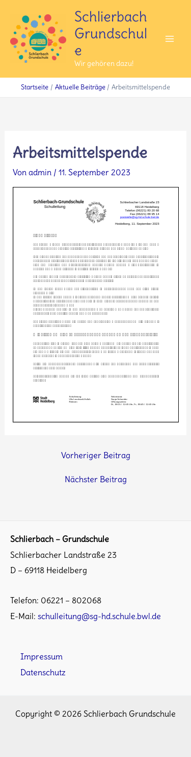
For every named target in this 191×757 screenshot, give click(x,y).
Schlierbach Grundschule (110, 33)
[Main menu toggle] (169, 39)
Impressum (41, 656)
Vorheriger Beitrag (95, 455)
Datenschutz (43, 672)
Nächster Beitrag (96, 479)
